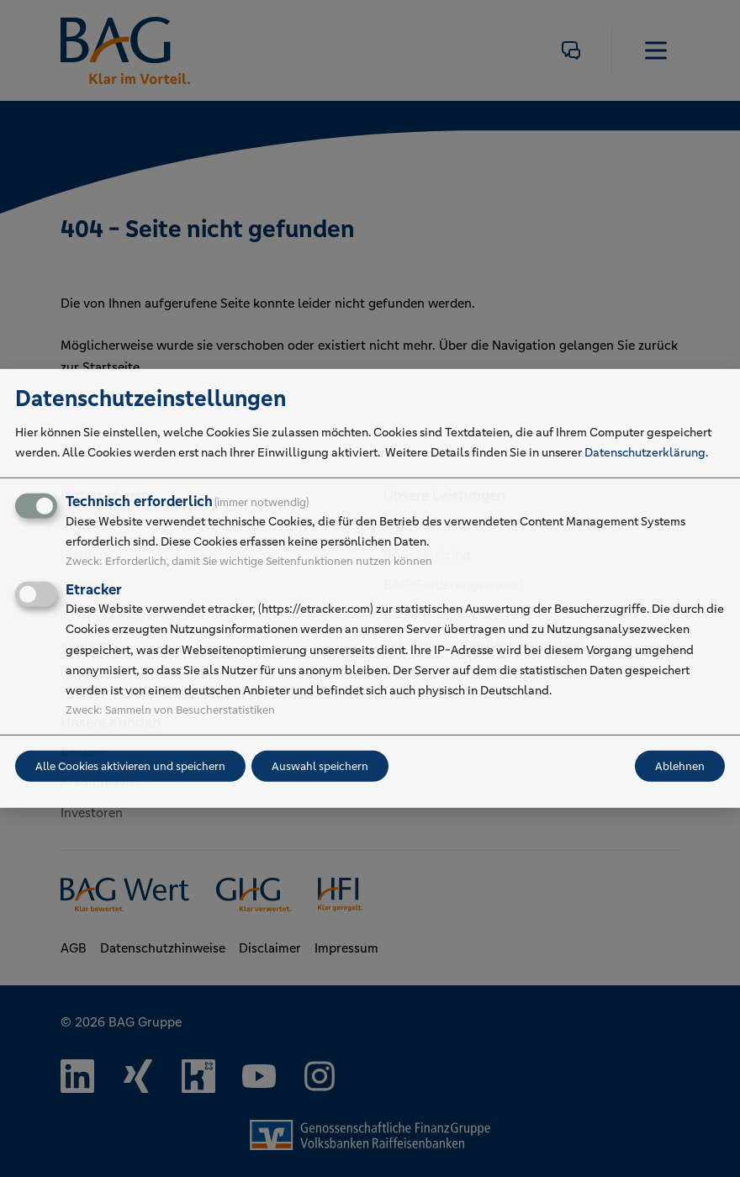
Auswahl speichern (320, 766)
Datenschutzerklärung (645, 452)
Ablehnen (680, 766)
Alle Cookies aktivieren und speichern (130, 766)
